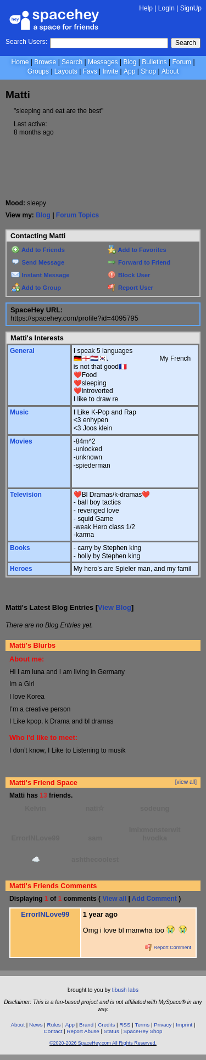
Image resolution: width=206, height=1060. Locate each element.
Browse (45, 62)
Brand (86, 1025)
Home (20, 62)
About (170, 71)
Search (185, 43)
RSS (124, 1025)
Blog (129, 62)
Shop (148, 71)
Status (111, 1031)
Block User (129, 275)
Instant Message (40, 275)
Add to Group (36, 287)
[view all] (186, 782)
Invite (110, 71)
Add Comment (154, 898)
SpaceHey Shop (143, 1031)
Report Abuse (82, 1031)
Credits (106, 1025)
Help (146, 8)
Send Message (37, 262)
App (129, 71)
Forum (181, 62)
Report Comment (168, 947)
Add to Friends (38, 249)
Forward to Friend (139, 262)
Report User (130, 287)
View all (114, 898)
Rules (54, 1025)
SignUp (191, 8)
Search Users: (26, 42)
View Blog (114, 607)
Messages (103, 62)
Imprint (184, 1025)
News (36, 1025)
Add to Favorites (137, 249)
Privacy (162, 1025)
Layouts (65, 71)
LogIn (166, 8)
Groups (38, 71)
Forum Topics (77, 215)
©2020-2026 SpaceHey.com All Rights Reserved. (103, 1043)
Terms (142, 1025)
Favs (90, 71)
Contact (53, 1031)
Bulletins (154, 62)
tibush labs (125, 990)
